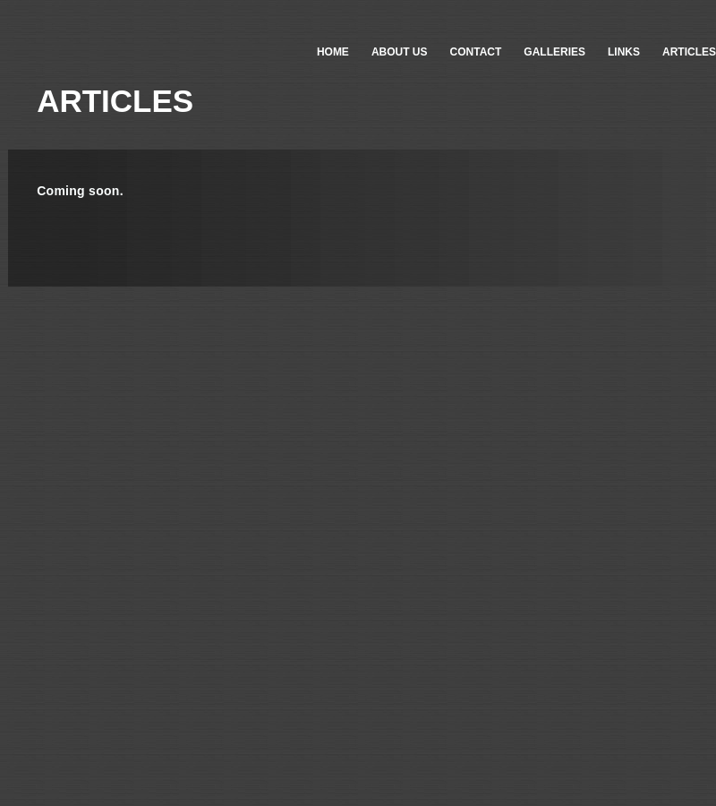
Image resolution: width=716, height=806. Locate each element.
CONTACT (476, 52)
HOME (333, 52)
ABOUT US (399, 52)
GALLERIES (554, 52)
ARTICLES (689, 52)
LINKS (624, 52)
